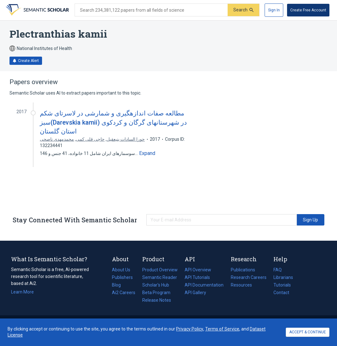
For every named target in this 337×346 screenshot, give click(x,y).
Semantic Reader (159, 277)
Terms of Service (222, 328)
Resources (241, 285)
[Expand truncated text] (147, 153)
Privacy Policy (189, 328)
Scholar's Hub (155, 284)
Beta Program (156, 292)
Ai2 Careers (123, 292)
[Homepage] (36, 10)
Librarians (283, 277)
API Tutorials (197, 277)
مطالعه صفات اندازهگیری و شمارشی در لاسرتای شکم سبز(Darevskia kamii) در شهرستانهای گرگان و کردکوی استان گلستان (113, 122)
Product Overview (160, 269)
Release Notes (156, 300)
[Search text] (151, 10)
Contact (281, 292)
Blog (119, 285)
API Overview (198, 269)
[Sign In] (274, 10)
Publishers (122, 277)
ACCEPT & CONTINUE (307, 332)
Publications (243, 270)
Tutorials (282, 284)
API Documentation (204, 285)
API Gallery (195, 292)
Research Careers (249, 277)
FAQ (277, 269)
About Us (121, 269)
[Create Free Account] (308, 10)
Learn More (22, 291)
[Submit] (243, 10)
